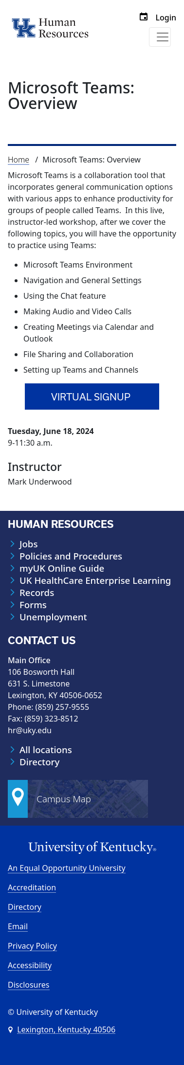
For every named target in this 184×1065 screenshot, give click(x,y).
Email (18, 926)
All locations (45, 750)
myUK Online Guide (61, 568)
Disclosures (29, 984)
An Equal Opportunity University (67, 868)
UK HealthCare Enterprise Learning (95, 580)
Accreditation (32, 887)
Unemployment (53, 617)
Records (36, 592)
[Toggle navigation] (160, 37)
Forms (33, 605)
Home (18, 159)
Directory (39, 762)
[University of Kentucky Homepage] (92, 847)
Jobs (28, 544)
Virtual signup (90, 396)
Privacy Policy (32, 945)
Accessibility (30, 965)
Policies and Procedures (70, 556)
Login (165, 17)
